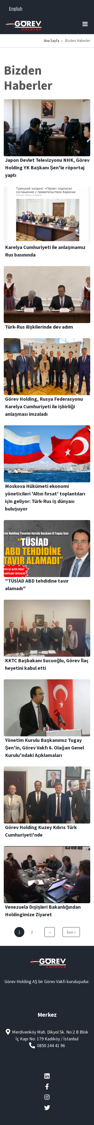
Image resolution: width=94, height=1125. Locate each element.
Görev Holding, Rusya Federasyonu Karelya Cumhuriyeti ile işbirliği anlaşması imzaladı (44, 406)
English (15, 8)
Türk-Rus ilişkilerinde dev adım (39, 327)
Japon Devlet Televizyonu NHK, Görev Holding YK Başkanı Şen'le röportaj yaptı (47, 167)
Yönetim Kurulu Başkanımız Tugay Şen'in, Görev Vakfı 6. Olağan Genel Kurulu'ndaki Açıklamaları (44, 747)
